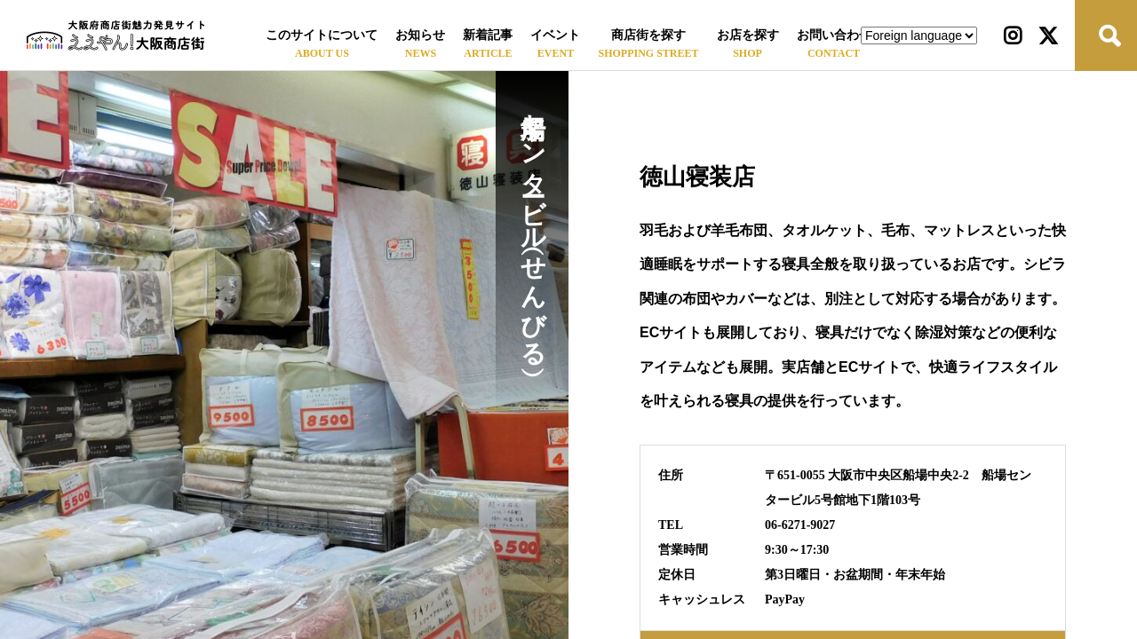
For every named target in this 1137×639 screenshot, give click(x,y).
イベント (555, 35)
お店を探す (748, 35)
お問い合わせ (834, 35)
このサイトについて (322, 35)
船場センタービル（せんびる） (532, 225)
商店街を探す (648, 35)
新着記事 (488, 35)
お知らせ (420, 35)
